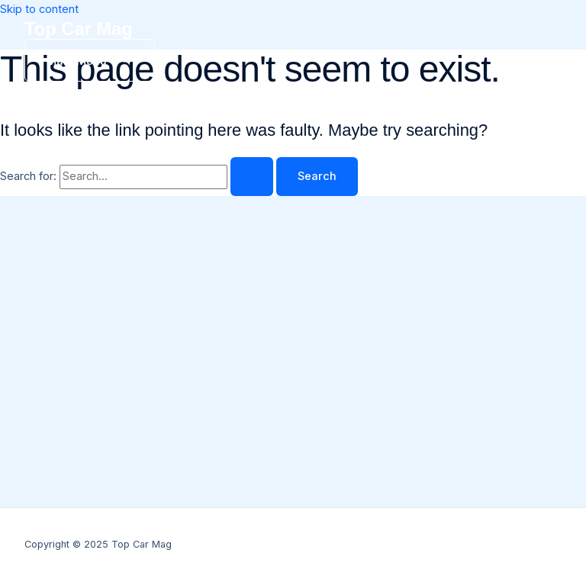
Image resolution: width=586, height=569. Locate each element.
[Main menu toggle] (89, 60)
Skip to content (39, 9)
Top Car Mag (78, 29)
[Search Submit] (251, 176)
